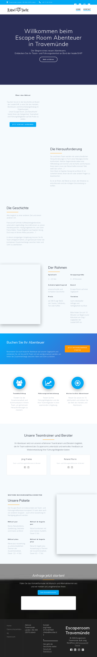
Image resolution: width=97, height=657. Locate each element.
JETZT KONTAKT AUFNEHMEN (22, 124)
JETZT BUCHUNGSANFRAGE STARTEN (77, 349)
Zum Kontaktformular (48, 592)
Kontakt (87, 9)
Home (78, 9)
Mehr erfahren (48, 59)
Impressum (11, 637)
